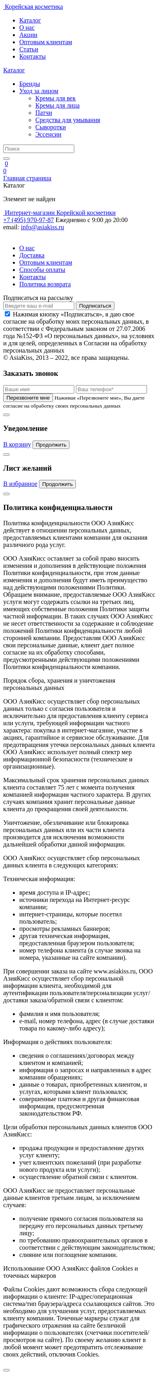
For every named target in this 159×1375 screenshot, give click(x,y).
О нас (27, 27)
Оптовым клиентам (45, 42)
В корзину (17, 444)
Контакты (32, 56)
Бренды (29, 83)
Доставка (32, 255)
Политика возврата (45, 284)
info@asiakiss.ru (42, 227)
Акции (28, 34)
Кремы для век (55, 98)
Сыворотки (50, 127)
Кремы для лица (57, 105)
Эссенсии (48, 134)
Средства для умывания (67, 119)
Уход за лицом (38, 91)
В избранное (20, 483)
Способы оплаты (42, 269)
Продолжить (51, 445)
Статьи (28, 49)
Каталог (30, 20)
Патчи (43, 112)
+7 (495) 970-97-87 (28, 219)
